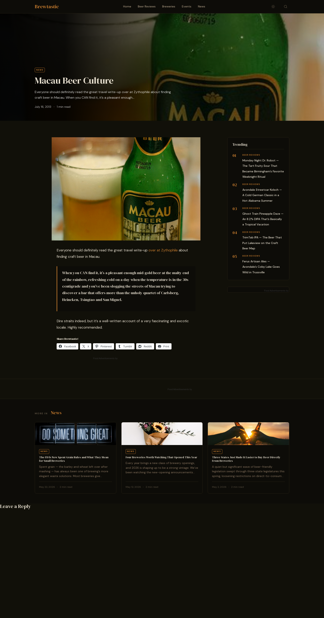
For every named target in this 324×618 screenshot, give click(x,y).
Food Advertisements (103, 358)
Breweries (168, 6)
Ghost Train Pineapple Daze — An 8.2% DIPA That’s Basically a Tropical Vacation (263, 219)
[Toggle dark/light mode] (273, 6)
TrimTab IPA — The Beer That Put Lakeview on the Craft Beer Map (262, 243)
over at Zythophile (163, 250)
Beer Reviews (147, 6)
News (201, 6)
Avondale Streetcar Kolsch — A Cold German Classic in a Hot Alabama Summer (262, 195)
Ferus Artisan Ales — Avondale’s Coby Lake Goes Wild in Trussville (261, 266)
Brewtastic (47, 6)
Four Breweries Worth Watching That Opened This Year (161, 457)
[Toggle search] (285, 6)
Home (127, 6)
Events (186, 6)
